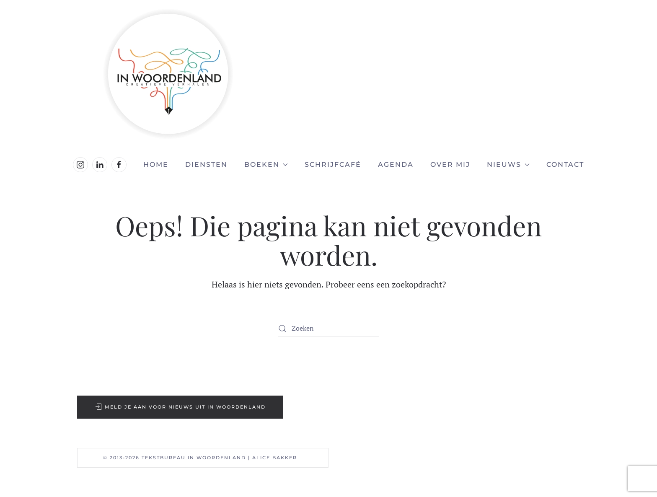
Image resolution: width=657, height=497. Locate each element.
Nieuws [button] (508, 164)
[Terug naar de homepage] (328, 74)
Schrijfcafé (333, 164)
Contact (565, 164)
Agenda (396, 164)
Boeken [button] (266, 164)
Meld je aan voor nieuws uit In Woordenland (180, 407)
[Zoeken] (328, 328)
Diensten (206, 164)
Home (155, 164)
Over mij (450, 164)
